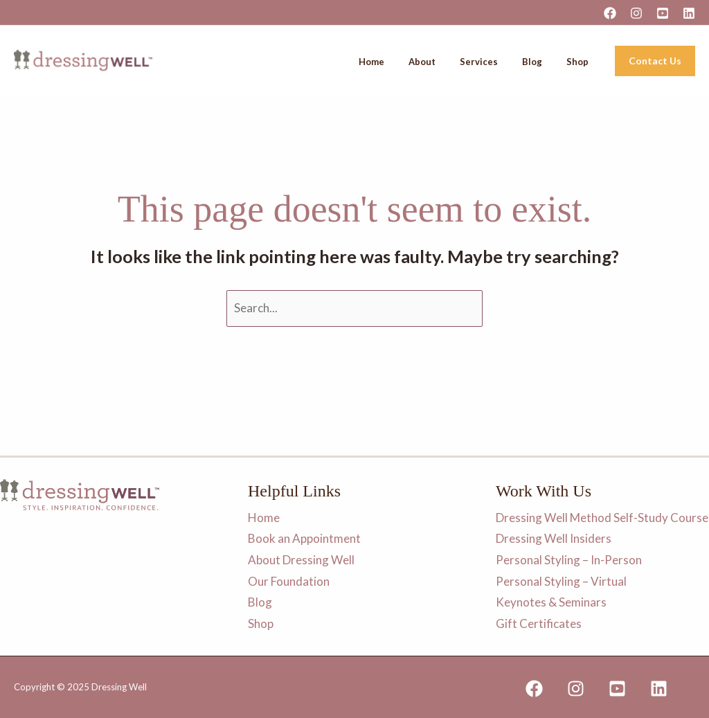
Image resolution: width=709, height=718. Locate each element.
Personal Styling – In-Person (569, 560)
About (456, 62)
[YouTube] (662, 13)
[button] (655, 61)
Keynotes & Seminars (551, 602)
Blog (547, 62)
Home (416, 62)
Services (504, 62)
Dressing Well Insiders (553, 538)
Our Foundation (289, 580)
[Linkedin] (689, 13)
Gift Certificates (539, 623)
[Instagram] (636, 13)
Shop (583, 62)
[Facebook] (610, 13)
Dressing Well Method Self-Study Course (602, 517)
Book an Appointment (304, 538)
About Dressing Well (301, 560)
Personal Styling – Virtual (561, 580)
